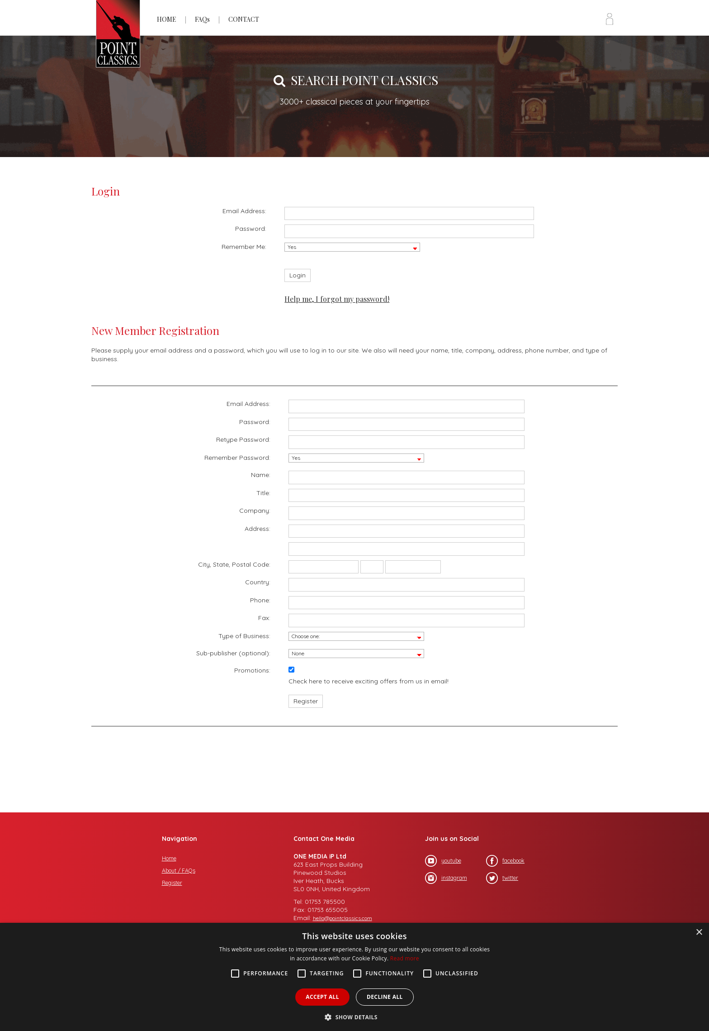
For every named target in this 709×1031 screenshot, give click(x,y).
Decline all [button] (385, 997)
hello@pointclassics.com (342, 918)
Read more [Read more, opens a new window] (404, 958)
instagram (446, 878)
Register (172, 882)
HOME (166, 19)
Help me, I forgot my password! (336, 299)
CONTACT (243, 19)
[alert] (354, 977)
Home (169, 858)
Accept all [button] (322, 997)
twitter (502, 878)
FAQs (202, 19)
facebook (505, 861)
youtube (443, 861)
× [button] (698, 932)
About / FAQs (178, 870)
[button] (354, 1016)
